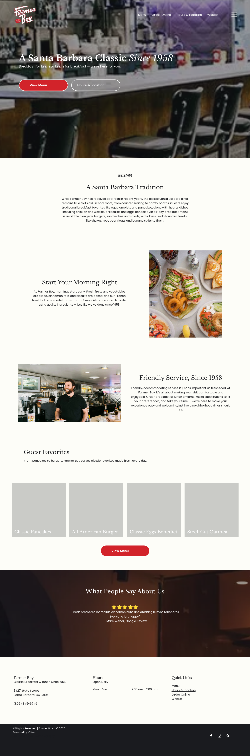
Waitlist (177, 699)
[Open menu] (234, 14)
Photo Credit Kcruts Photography (34, 736)
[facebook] (211, 736)
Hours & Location (184, 690)
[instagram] (219, 736)
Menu (175, 686)
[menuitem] (142, 14)
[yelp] (228, 736)
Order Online (181, 694)
